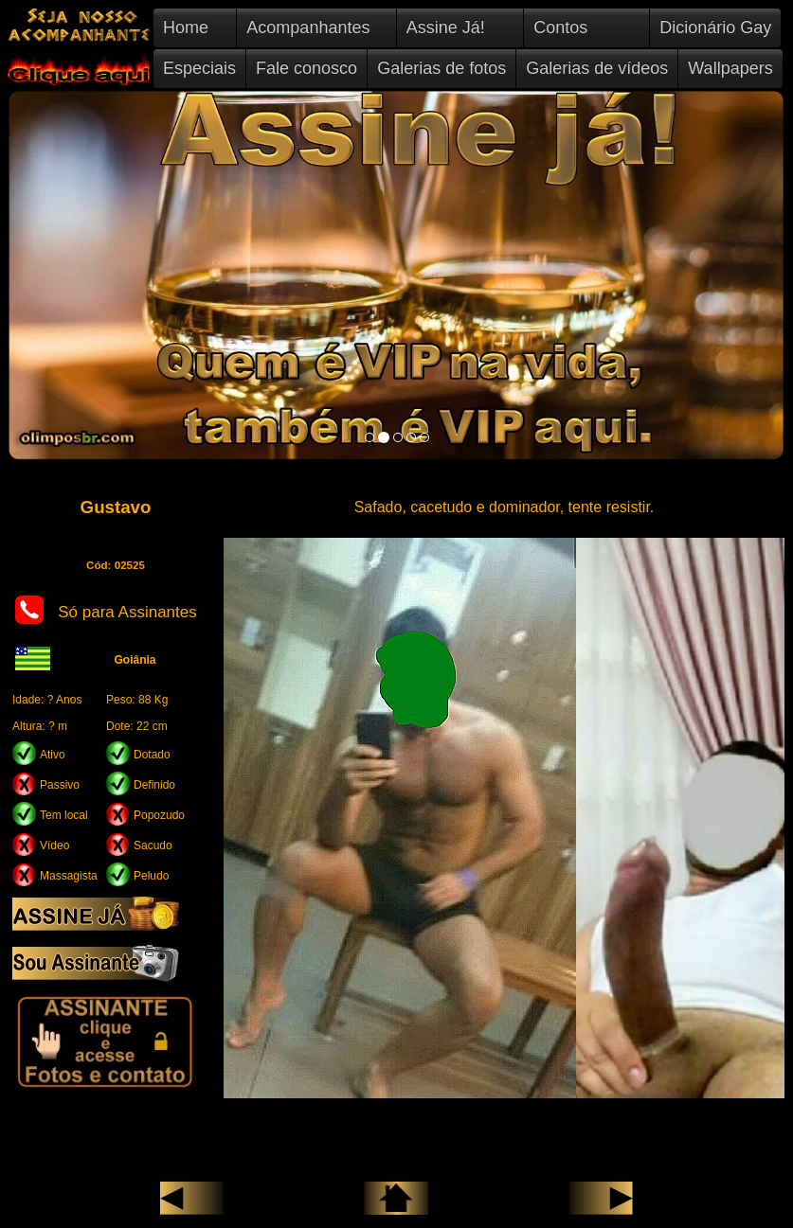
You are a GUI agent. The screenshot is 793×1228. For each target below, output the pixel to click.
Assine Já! (445, 27)
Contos (560, 27)
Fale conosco (306, 68)
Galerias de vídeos (597, 68)
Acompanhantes (307, 27)
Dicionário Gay (715, 27)
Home (185, 27)
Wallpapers (730, 68)
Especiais (199, 68)
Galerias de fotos (441, 68)
